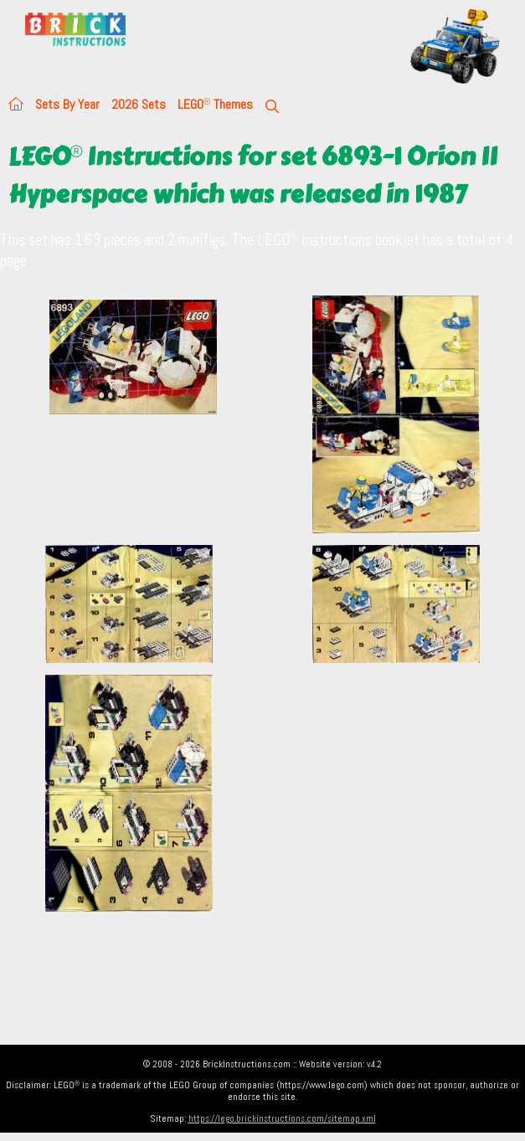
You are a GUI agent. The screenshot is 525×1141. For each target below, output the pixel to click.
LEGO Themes (215, 104)
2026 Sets (138, 104)
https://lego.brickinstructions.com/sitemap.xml (282, 1118)
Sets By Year (67, 104)
